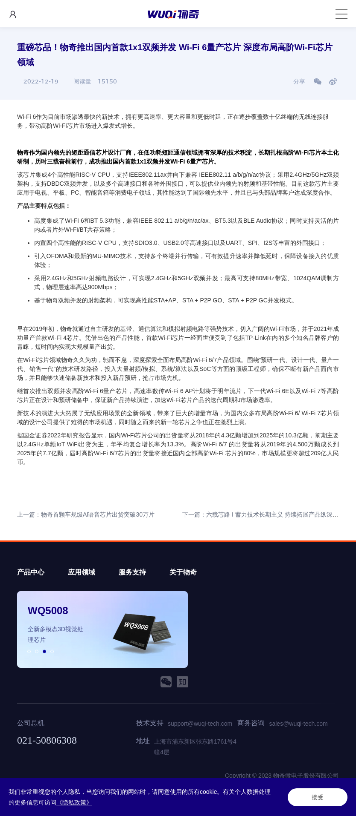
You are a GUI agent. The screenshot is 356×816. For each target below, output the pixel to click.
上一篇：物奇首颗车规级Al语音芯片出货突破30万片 (86, 514)
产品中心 (30, 572)
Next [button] (183, 629)
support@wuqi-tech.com (200, 723)
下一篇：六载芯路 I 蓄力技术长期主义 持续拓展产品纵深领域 (263, 514)
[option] (102, 630)
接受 (318, 797)
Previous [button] (21, 629)
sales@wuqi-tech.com (298, 723)
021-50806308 (47, 740)
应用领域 (81, 572)
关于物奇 (183, 572)
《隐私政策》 (74, 802)
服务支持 (132, 572)
